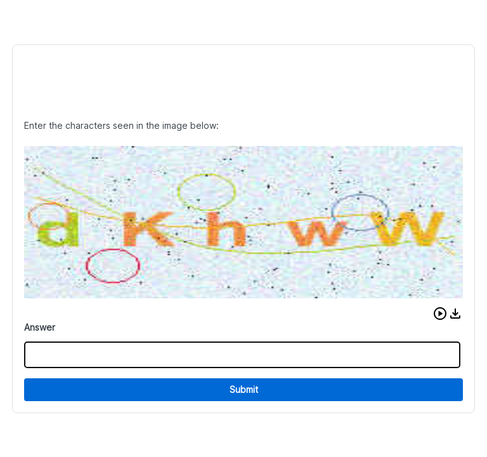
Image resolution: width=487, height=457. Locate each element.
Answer (39, 327)
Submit (244, 389)
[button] (440, 313)
